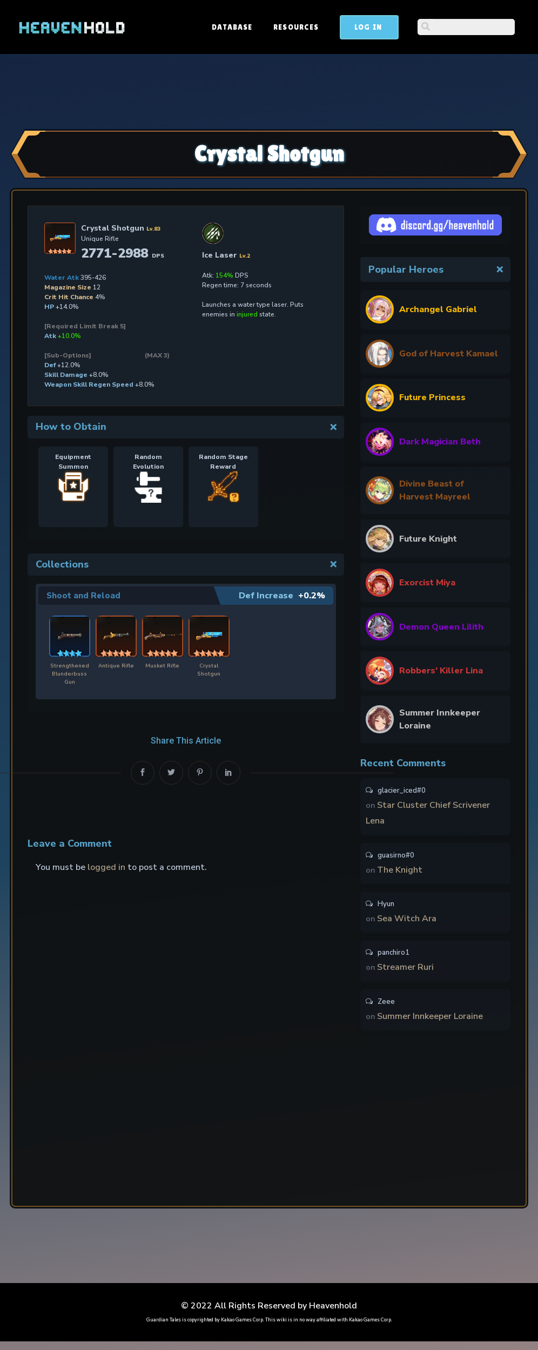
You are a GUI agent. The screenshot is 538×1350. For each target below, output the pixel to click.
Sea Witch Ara (407, 924)
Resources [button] (378, 27)
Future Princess (432, 397)
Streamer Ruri (406, 974)
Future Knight (428, 539)
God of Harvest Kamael (448, 354)
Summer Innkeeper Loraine (439, 719)
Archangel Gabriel (438, 309)
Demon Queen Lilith (441, 627)
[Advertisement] (269, 90)
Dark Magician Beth (440, 442)
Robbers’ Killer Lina (441, 671)
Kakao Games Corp (242, 1328)
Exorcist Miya (427, 583)
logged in (106, 868)
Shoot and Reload (84, 596)
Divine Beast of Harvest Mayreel (434, 490)
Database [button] (314, 27)
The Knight (400, 874)
